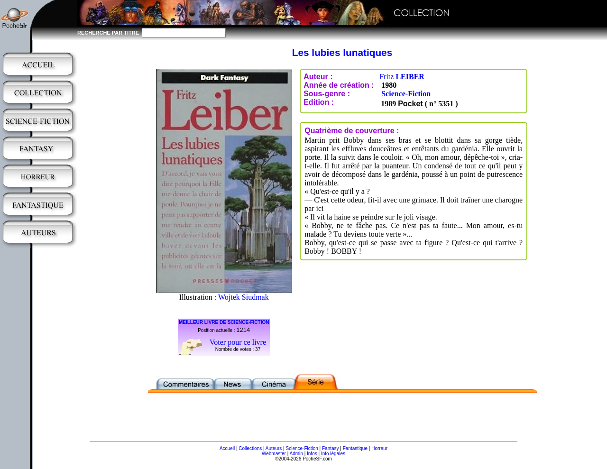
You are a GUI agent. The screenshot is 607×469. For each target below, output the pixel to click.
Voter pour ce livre (238, 342)
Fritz (401, 77)
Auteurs (274, 448)
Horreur (379, 448)
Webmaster (274, 453)
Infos (312, 453)
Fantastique (355, 448)
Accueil (227, 448)
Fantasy (330, 448)
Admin (296, 453)
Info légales (333, 453)
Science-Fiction (406, 94)
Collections (250, 448)
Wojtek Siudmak (243, 297)
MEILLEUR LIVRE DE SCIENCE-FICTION (224, 322)
